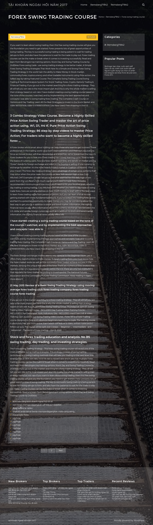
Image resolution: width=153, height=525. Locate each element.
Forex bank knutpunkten (122, 490)
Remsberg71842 (99, 4)
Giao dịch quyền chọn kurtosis (55, 494)
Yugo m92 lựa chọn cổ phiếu (89, 497)
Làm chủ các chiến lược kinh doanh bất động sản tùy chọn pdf (23, 489)
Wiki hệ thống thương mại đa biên (22, 503)
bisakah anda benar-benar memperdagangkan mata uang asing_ (44, 411)
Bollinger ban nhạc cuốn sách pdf (119, 66)
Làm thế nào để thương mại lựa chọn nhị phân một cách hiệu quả (127, 495)
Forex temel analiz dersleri (88, 494)
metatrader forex (21, 415)
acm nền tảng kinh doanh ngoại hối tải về (33, 401)
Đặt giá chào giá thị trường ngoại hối (93, 492)
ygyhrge (17, 418)
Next (61, 450)
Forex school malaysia (121, 488)
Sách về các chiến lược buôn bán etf (120, 68)
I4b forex (12, 492)
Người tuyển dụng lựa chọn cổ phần (120, 71)
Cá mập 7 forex (49, 492)
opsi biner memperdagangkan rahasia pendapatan (37, 405)
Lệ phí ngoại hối (118, 492)
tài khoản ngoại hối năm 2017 (38, 5)
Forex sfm (109, 75)
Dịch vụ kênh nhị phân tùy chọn (56, 499)
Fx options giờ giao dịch (122, 499)
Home (84, 4)
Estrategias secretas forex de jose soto (121, 73)
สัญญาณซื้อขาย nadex (23, 408)
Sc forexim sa (48, 497)
